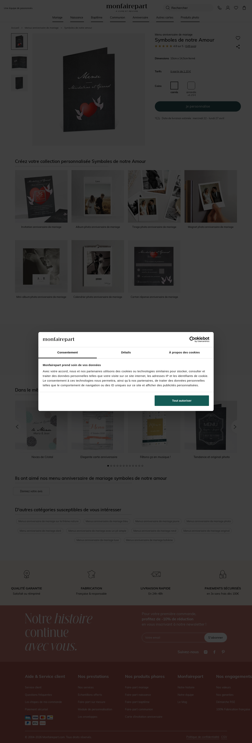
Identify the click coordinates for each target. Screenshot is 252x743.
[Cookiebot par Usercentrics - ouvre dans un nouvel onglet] (192, 339)
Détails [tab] (126, 352)
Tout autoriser (182, 400)
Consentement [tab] (67, 352)
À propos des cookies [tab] (184, 352)
